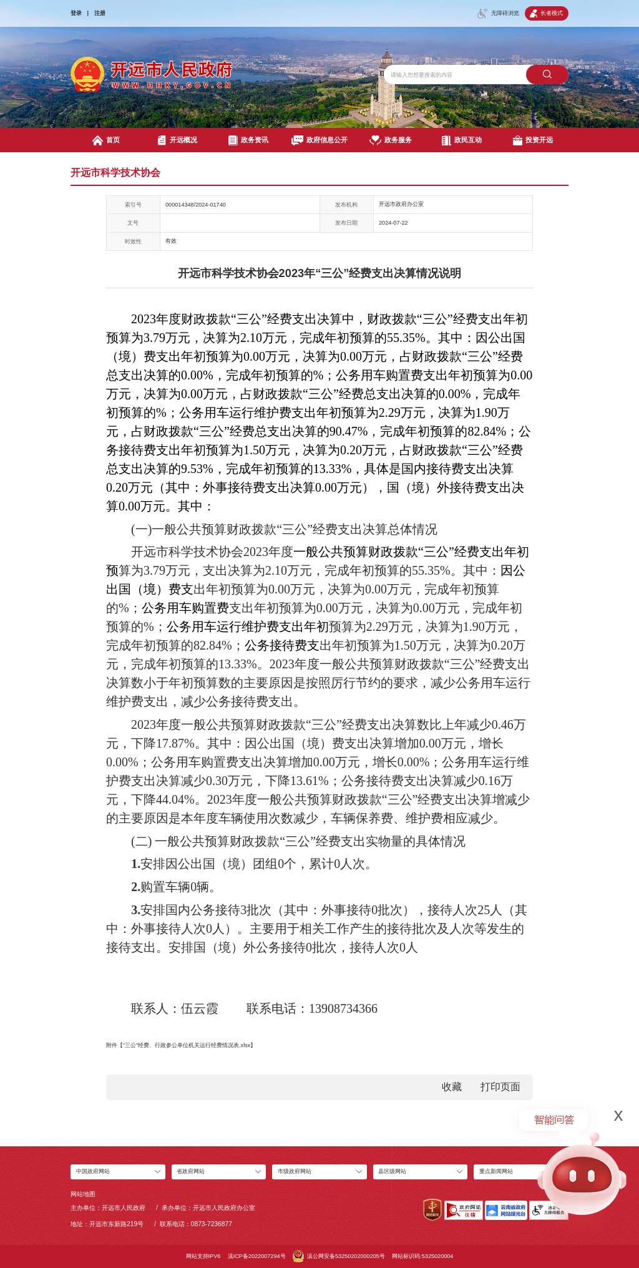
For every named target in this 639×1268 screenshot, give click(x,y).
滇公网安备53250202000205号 (339, 1256)
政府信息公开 (319, 140)
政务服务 (390, 140)
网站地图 (83, 1194)
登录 (76, 13)
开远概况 (177, 140)
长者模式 (546, 13)
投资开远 (533, 140)
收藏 (452, 1086)
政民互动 (462, 140)
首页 (106, 140)
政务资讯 (248, 140)
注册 (99, 13)
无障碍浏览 (498, 14)
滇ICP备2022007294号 (257, 1256)
